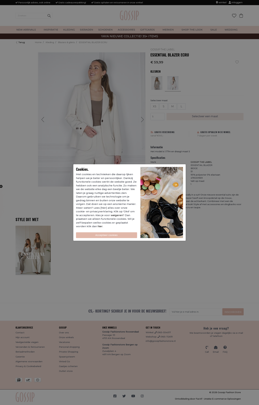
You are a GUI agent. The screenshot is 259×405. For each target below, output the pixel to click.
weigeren (117, 215)
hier (100, 226)
